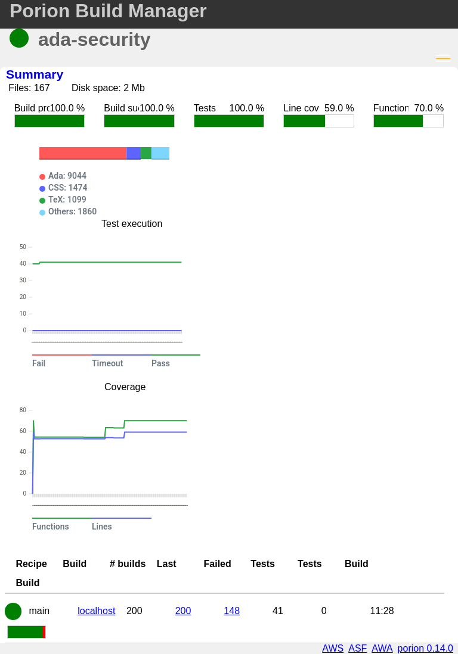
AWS (333, 648)
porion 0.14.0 (425, 648)
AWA (382, 648)
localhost (96, 611)
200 (183, 611)
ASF (357, 648)
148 (232, 611)
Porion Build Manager (108, 10)
